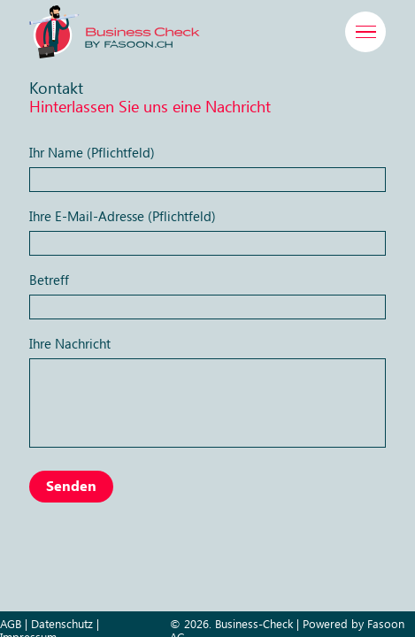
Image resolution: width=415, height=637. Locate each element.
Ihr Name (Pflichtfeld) (207, 167)
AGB (10, 624)
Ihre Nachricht (207, 391)
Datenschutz (62, 624)
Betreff (207, 294)
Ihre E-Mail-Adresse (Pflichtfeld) (207, 231)
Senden (71, 486)
